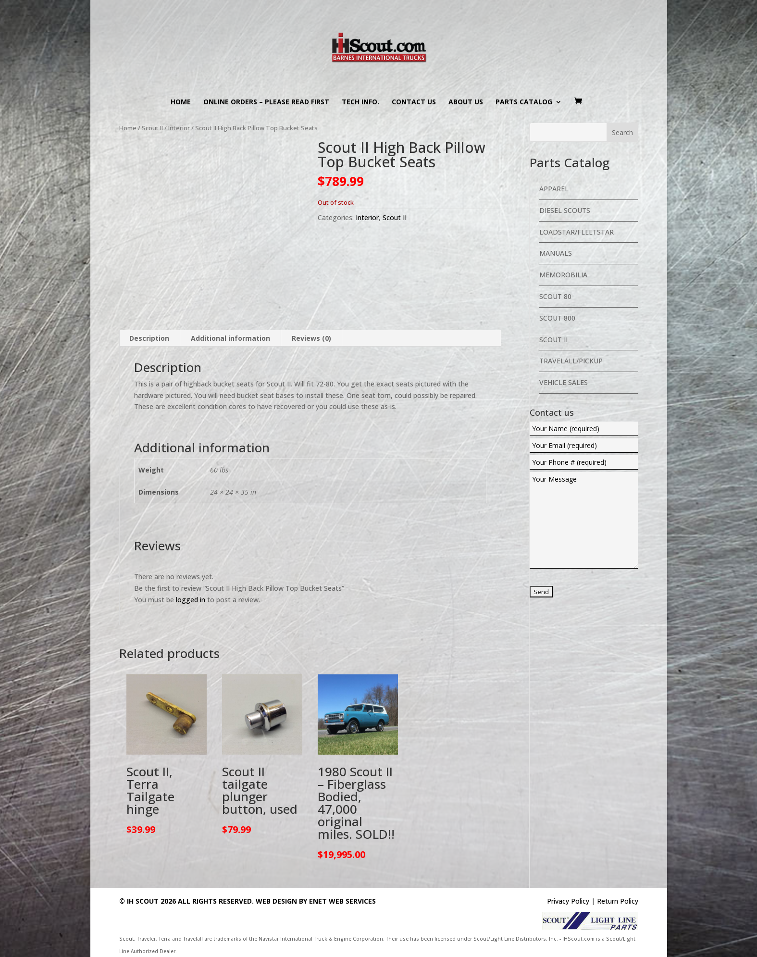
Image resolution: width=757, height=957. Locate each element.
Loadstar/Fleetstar (576, 231)
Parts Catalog (524, 102)
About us (465, 102)
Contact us (414, 102)
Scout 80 (555, 296)
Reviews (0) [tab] (311, 338)
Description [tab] (149, 338)
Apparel (554, 188)
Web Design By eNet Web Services (316, 901)
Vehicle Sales (563, 382)
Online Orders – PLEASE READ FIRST (266, 102)
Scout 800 (557, 318)
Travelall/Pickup (571, 360)
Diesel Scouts (564, 210)
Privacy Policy (568, 901)
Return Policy (617, 901)
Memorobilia (563, 274)
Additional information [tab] (230, 338)
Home (181, 102)
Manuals (555, 253)
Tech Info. (360, 102)
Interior (179, 128)
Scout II (152, 128)
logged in (190, 599)
